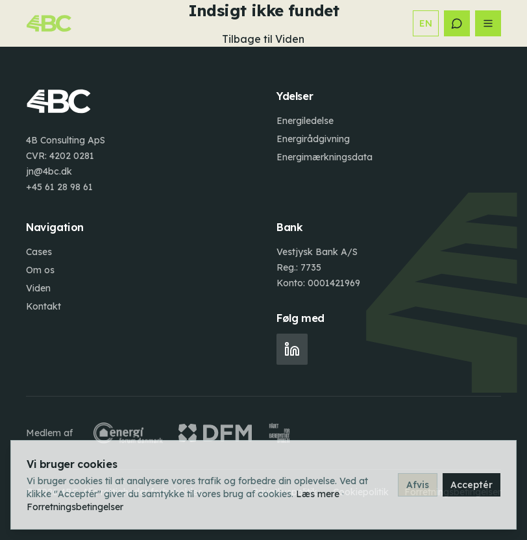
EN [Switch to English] (425, 23)
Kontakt (43, 306)
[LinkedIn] (292, 349)
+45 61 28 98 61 (59, 187)
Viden (38, 288)
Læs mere (317, 494)
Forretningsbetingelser (75, 507)
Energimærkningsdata (324, 157)
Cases (39, 252)
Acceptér (471, 485)
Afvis (417, 485)
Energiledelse (305, 121)
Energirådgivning (313, 139)
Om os (40, 270)
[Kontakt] (457, 23)
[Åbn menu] (488, 23)
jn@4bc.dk (49, 171)
